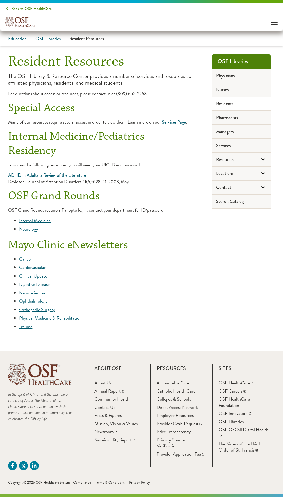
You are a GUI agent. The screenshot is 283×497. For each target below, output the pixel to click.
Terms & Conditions (110, 482)
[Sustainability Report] (114, 439)
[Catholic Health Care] (176, 391)
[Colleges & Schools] (174, 399)
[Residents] (241, 104)
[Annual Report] (109, 391)
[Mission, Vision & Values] (116, 423)
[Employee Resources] (175, 415)
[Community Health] (111, 399)
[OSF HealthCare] (236, 382)
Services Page (174, 122)
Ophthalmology (33, 301)
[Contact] (241, 188)
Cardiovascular (32, 267)
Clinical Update (33, 275)
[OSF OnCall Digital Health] (243, 432)
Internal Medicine (35, 220)
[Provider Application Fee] (180, 454)
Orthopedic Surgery (37, 309)
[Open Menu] (274, 22)
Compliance (82, 482)
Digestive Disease (34, 284)
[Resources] (241, 160)
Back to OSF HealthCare (31, 9)
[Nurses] (241, 90)
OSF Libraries (50, 38)
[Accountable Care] (173, 382)
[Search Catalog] (241, 202)
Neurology (28, 229)
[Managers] (241, 132)
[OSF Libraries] (241, 61)
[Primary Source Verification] (171, 442)
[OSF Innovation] (235, 413)
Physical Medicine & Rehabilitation (50, 318)
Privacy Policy (139, 482)
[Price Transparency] (174, 431)
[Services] (241, 146)
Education (19, 38)
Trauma (25, 326)
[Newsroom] (105, 431)
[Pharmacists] (241, 118)
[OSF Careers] (232, 391)
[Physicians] (241, 76)
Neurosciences (32, 292)
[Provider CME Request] (179, 423)
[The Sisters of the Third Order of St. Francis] (239, 446)
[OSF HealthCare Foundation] (234, 402)
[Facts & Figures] (108, 415)
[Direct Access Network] (177, 407)
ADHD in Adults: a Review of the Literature (47, 175)
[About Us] (102, 382)
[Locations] (241, 174)
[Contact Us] (104, 407)
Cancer (25, 258)
